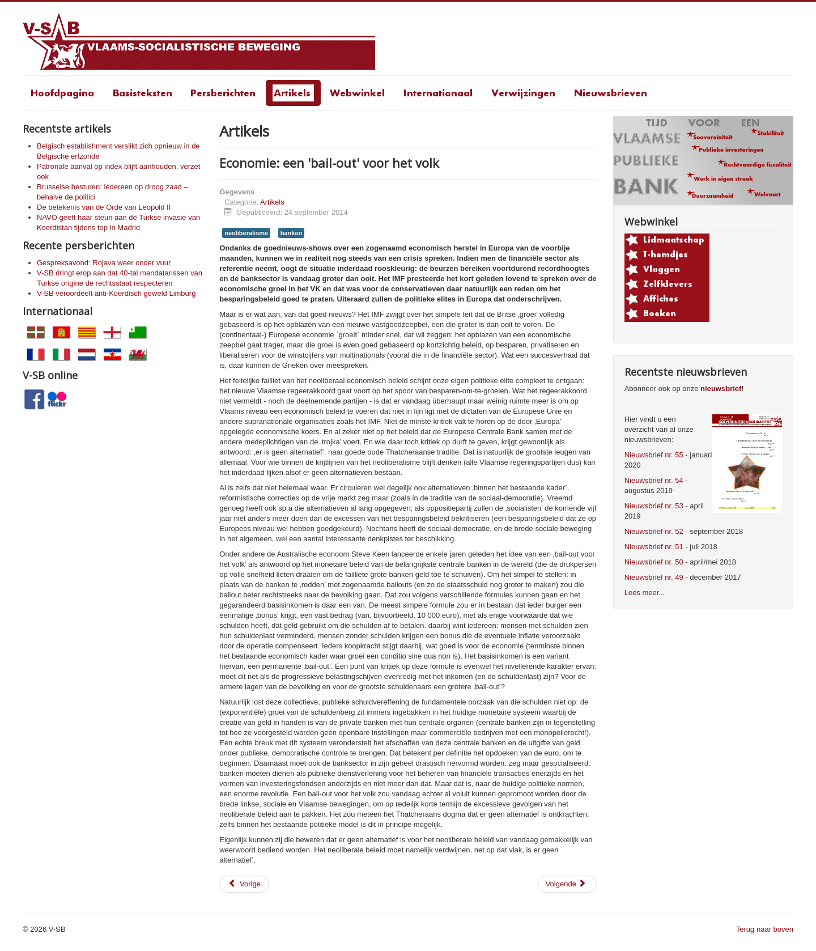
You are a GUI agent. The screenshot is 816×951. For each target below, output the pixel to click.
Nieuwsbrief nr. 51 (653, 546)
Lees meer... (644, 592)
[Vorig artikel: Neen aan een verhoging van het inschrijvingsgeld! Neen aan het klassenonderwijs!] (244, 884)
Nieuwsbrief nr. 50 (653, 562)
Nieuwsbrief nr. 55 (653, 455)
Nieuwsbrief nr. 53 (653, 506)
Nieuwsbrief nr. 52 (653, 531)
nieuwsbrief (720, 388)
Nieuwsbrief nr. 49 (653, 577)
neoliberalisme (246, 233)
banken (291, 233)
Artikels (272, 202)
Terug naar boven (764, 929)
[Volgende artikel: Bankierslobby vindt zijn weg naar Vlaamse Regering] (567, 884)
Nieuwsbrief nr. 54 (653, 480)
